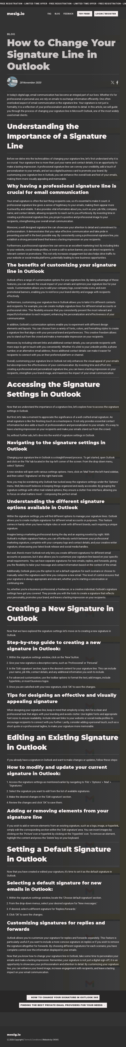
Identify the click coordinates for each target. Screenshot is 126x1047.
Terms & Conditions (32, 1040)
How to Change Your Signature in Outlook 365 (63, 997)
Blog (57, 10)
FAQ (49, 10)
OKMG (56, 1040)
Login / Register (106, 9)
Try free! (84, 9)
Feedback (68, 10)
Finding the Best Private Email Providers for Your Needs (63, 1005)
